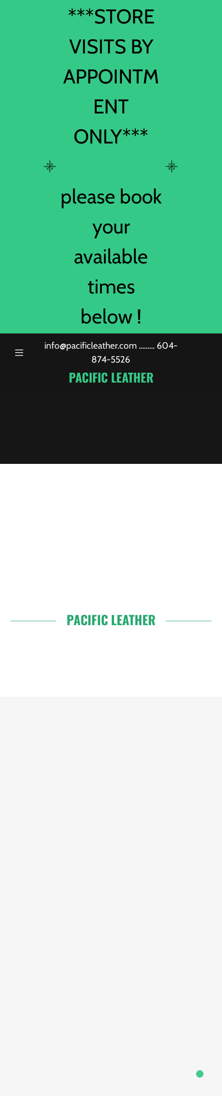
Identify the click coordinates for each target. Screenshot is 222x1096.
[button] (25, 352)
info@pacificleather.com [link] (90, 345)
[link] (111, 377)
